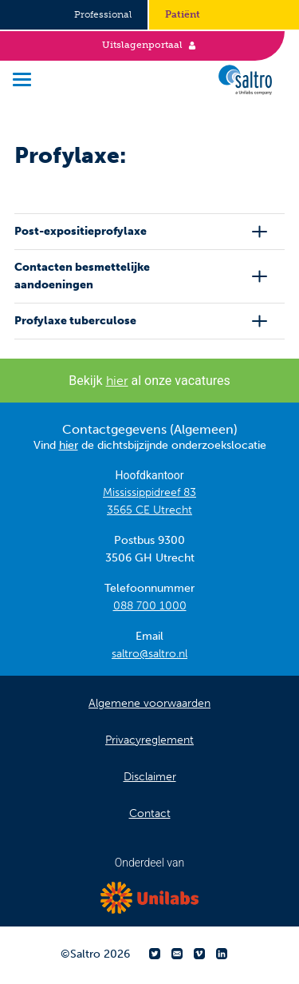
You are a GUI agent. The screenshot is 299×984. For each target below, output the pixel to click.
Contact (150, 813)
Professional (103, 14)
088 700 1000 (150, 606)
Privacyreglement (149, 740)
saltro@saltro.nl (149, 654)
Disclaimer (150, 777)
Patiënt (182, 14)
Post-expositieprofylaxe (80, 231)
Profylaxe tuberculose (75, 320)
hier (117, 380)
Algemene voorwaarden (149, 703)
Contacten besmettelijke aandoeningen (82, 276)
